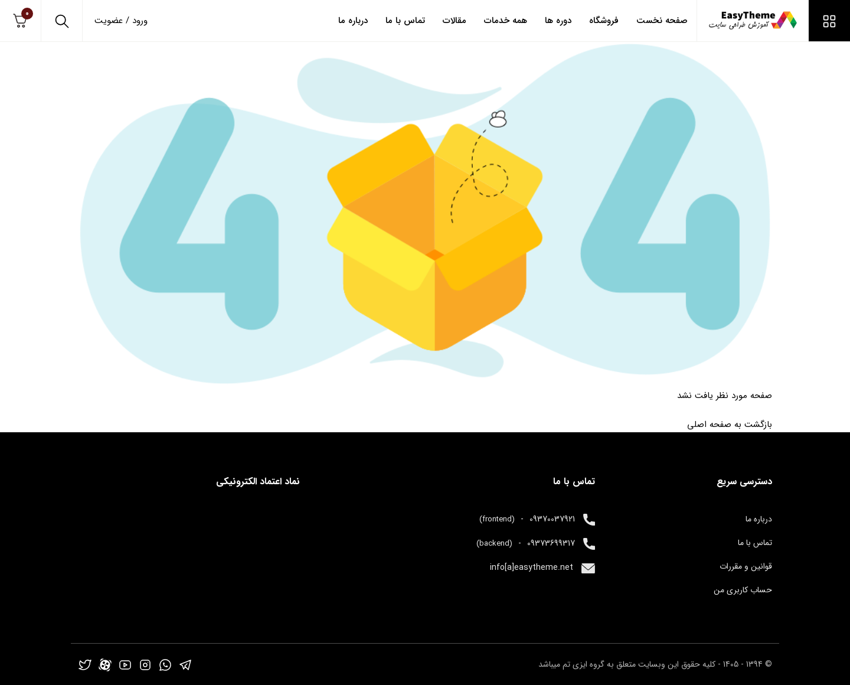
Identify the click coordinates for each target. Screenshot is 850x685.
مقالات (454, 21)
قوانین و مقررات (746, 566)
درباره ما (353, 21)
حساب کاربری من (743, 589)
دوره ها (558, 21)
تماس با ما (405, 21)
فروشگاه (604, 21)
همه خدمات (505, 21)
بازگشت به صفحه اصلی (729, 424)
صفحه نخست (662, 21)
